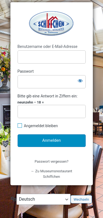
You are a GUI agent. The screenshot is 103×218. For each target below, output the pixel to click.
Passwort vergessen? (51, 161)
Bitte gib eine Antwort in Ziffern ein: (48, 96)
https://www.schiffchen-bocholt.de (51, 23)
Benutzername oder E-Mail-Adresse (48, 46)
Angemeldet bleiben (41, 126)
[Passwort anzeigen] (80, 80)
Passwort (26, 71)
